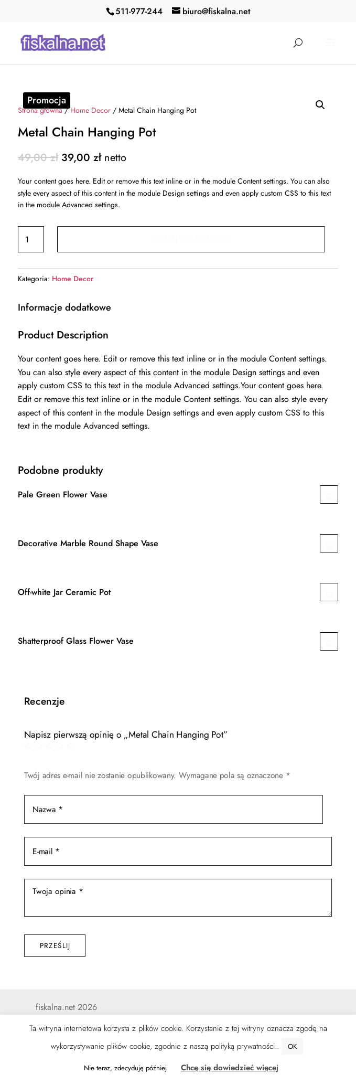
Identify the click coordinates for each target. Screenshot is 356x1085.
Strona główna (40, 110)
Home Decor (90, 110)
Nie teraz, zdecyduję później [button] (125, 1068)
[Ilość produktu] (31, 239)
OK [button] (292, 1046)
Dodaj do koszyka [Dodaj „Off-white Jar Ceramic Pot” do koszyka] (329, 592)
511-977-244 (139, 11)
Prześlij (55, 945)
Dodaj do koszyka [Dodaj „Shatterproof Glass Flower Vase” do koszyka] (329, 641)
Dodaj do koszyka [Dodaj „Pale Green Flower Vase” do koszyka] (329, 494)
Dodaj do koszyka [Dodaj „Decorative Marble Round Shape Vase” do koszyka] (329, 543)
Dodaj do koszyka (191, 238)
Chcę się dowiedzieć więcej (229, 1067)
